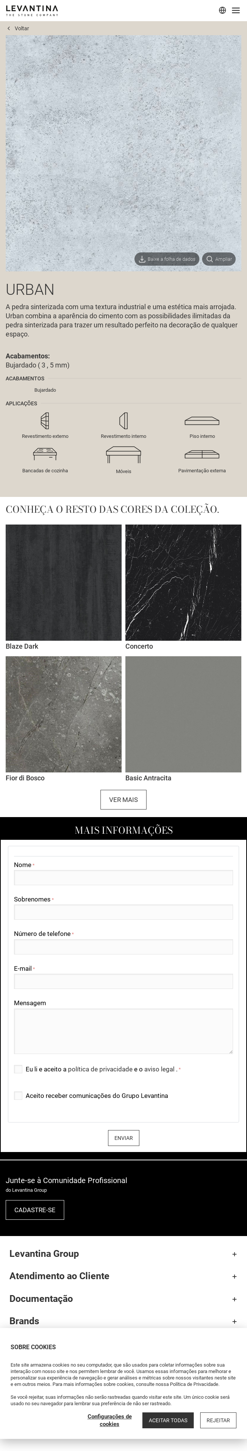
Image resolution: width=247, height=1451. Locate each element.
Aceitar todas (168, 1420)
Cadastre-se (35, 1210)
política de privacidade (101, 1069)
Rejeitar (218, 1420)
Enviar (123, 1138)
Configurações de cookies (110, 1420)
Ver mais (123, 799)
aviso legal (160, 1069)
